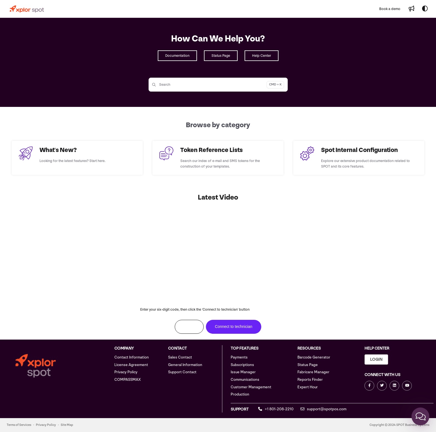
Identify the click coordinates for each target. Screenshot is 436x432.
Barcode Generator (313, 357)
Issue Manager (243, 372)
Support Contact (182, 372)
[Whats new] (411, 8)
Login (376, 359)
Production (240, 394)
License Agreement (131, 364)
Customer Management (251, 387)
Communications (245, 379)
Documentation (177, 55)
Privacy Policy (125, 372)
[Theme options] (424, 8)
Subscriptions (242, 364)
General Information (185, 364)
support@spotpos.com (323, 409)
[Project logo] (27, 9)
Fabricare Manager (313, 372)
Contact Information (131, 357)
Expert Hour (307, 387)
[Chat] (420, 416)
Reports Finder (310, 379)
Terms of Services (19, 425)
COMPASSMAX (127, 379)
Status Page (220, 55)
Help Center (261, 55)
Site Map (67, 425)
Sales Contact (180, 357)
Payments (239, 357)
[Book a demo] (389, 9)
